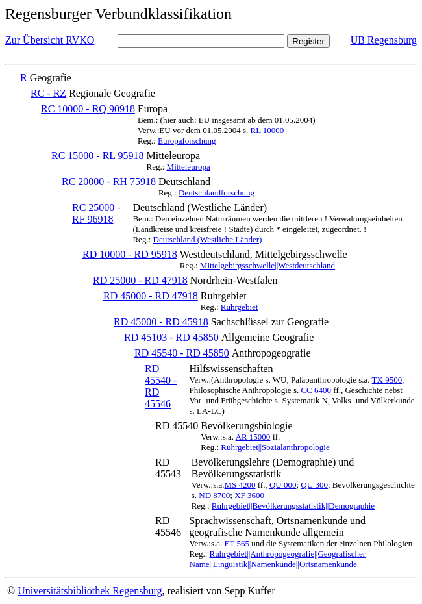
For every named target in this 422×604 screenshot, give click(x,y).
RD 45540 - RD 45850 (181, 353)
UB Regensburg (384, 39)
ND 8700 (214, 495)
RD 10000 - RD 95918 (129, 254)
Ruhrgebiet (239, 307)
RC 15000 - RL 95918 (97, 155)
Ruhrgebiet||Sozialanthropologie (275, 447)
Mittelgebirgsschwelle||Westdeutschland (267, 265)
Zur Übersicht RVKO (49, 39)
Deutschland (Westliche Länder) (207, 239)
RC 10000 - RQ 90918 (88, 108)
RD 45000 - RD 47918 (150, 295)
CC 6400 (316, 390)
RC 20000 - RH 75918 (109, 181)
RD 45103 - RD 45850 (171, 337)
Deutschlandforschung (216, 192)
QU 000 (283, 485)
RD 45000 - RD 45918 (161, 321)
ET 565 (237, 543)
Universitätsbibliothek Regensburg (90, 590)
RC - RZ (48, 93)
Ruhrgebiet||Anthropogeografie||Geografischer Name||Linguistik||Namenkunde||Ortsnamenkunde (278, 559)
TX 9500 (387, 379)
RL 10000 (267, 130)
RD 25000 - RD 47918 (140, 280)
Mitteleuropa (188, 166)
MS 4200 (239, 485)
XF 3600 (249, 495)
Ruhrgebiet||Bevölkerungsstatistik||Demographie (293, 505)
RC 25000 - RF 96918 (96, 213)
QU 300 (314, 485)
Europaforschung (187, 140)
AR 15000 (253, 437)
